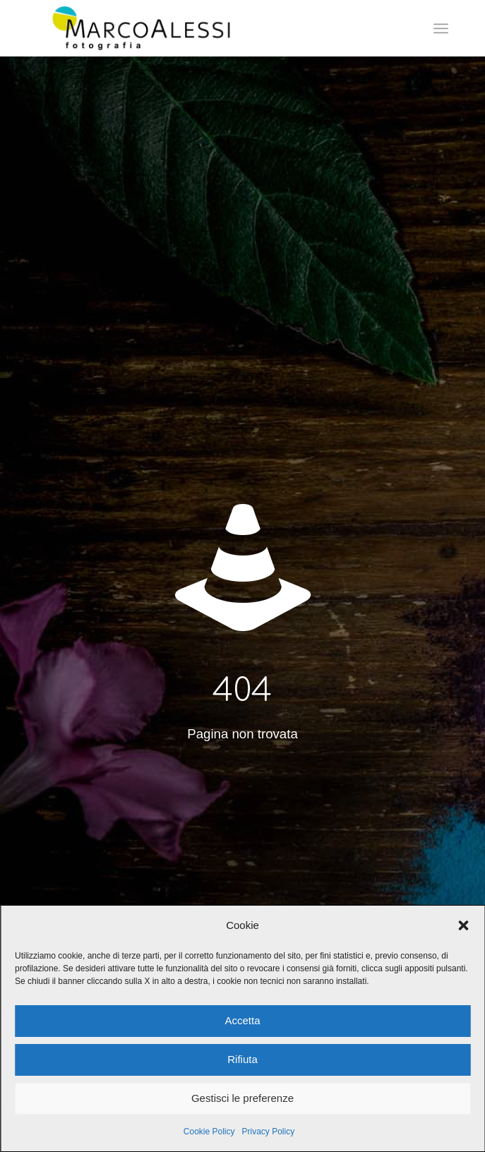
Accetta (242, 1020)
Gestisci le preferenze (242, 1098)
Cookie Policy (209, 1131)
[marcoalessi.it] (201, 28)
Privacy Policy (268, 1131)
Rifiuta (242, 1059)
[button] (463, 925)
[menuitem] (440, 28)
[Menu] (440, 28)
